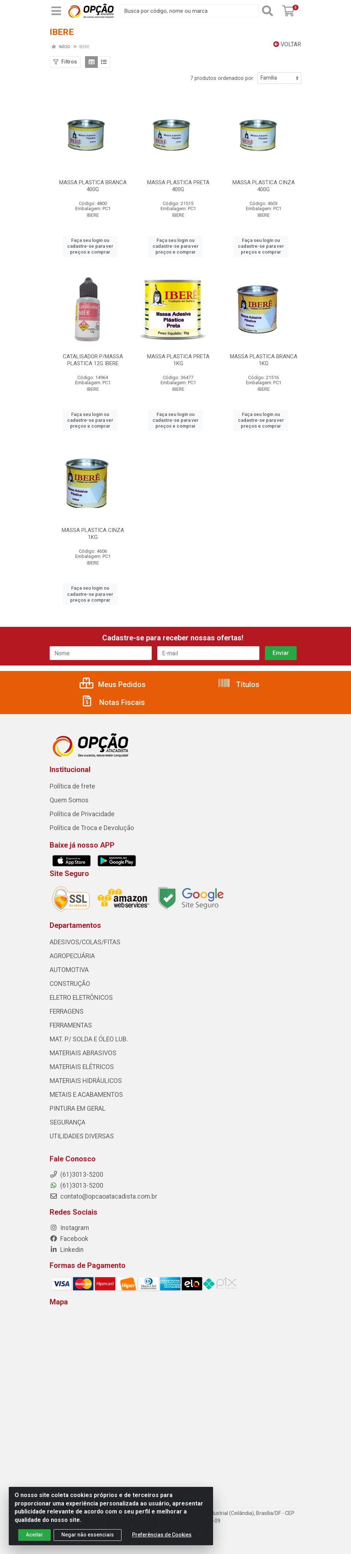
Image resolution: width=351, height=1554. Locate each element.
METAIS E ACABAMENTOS (86, 1094)
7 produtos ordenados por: (222, 78)
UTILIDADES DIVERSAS (82, 1136)
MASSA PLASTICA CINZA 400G (263, 186)
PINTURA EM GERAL (77, 1108)
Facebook (69, 1238)
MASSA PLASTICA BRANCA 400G (93, 186)
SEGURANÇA (67, 1122)
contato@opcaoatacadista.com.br (103, 1196)
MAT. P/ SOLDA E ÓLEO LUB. (89, 1039)
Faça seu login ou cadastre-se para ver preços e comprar (90, 246)
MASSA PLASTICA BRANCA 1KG (263, 360)
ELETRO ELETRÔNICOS (81, 997)
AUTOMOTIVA (69, 969)
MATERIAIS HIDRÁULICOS (86, 1080)
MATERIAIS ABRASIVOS (83, 1053)
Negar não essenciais (87, 1535)
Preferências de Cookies (162, 1535)
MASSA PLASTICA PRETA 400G (178, 186)
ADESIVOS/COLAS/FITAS (85, 942)
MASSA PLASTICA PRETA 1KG (178, 360)
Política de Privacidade (82, 814)
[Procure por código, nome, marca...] (189, 11)
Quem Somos (69, 800)
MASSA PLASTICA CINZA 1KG (93, 533)
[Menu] (56, 11)
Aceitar (34, 1535)
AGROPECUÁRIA (72, 956)
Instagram (69, 1227)
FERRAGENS (67, 1011)
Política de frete (72, 786)
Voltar (287, 44)
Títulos (238, 684)
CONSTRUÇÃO (70, 983)
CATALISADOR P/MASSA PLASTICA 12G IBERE (93, 360)
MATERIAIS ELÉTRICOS (82, 1067)
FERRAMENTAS (71, 1025)
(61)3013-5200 (76, 1185)
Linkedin (67, 1249)
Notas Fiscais (113, 702)
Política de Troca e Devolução (92, 828)
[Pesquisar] (268, 11)
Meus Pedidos (113, 684)
